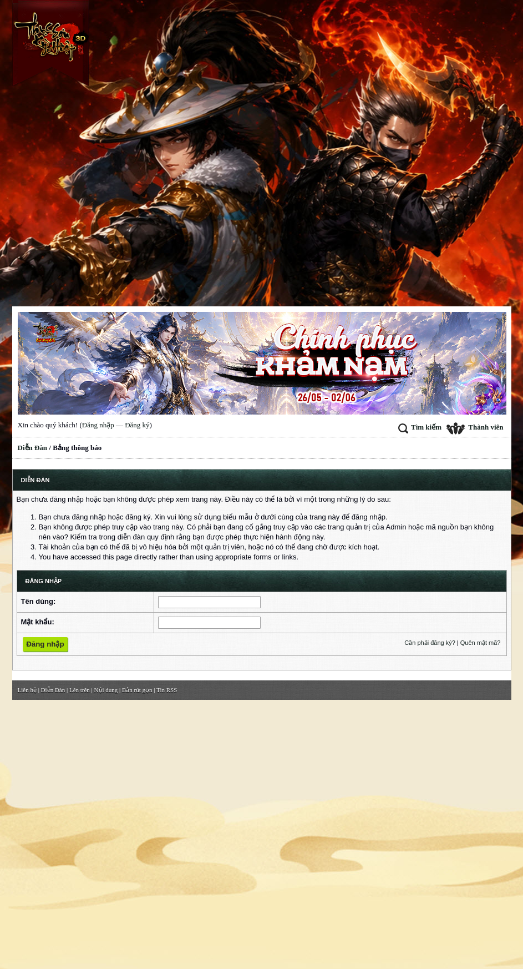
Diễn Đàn (33, 447)
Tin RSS (166, 690)
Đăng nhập (98, 425)
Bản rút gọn (137, 690)
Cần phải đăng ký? (429, 642)
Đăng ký (137, 425)
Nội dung (106, 690)
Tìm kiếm (419, 427)
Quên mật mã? (480, 642)
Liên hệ (27, 690)
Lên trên (79, 690)
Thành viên (474, 427)
